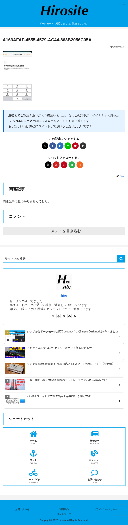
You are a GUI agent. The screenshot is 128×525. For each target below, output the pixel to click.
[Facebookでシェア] (52, 145)
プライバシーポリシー (106, 509)
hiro (64, 295)
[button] (83, 145)
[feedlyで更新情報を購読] (71, 164)
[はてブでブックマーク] (60, 145)
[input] (64, 258)
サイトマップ (64, 514)
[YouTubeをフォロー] (56, 164)
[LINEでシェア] (67, 145)
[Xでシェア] (45, 145)
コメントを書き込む (64, 231)
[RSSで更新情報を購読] (79, 164)
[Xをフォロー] (48, 164)
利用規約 (64, 509)
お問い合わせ (22, 509)
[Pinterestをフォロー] (64, 164)
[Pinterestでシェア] (75, 145)
